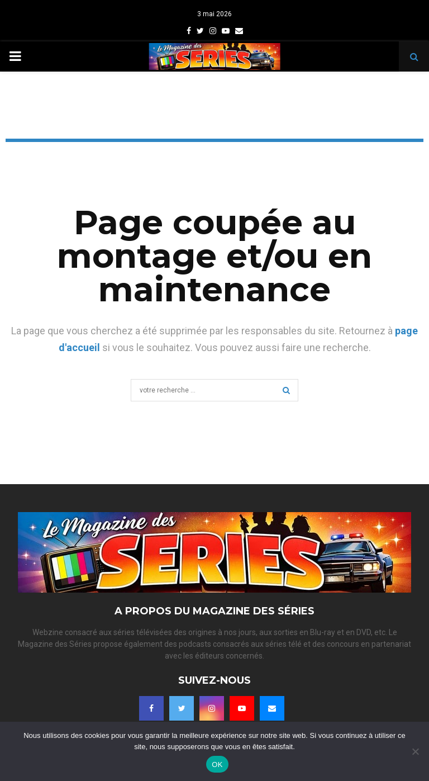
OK (217, 764)
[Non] (415, 751)
